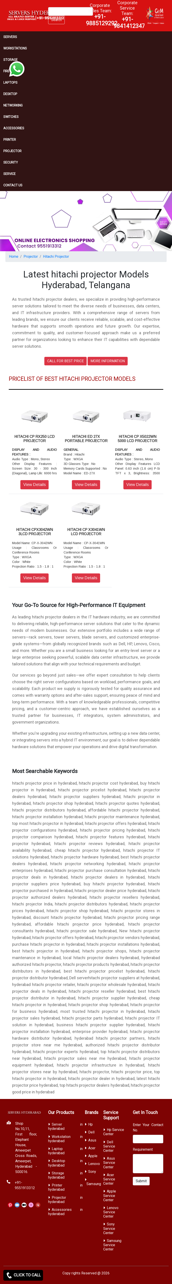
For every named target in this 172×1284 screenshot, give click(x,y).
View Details (34, 484)
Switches (11, 117)
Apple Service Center (109, 1195)
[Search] (70, 11)
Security (10, 162)
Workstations (15, 48)
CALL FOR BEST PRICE (65, 361)
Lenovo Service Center (110, 1212)
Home (13, 256)
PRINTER (9, 139)
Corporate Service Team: (129, 14)
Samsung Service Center (112, 1245)
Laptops (10, 82)
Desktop (10, 94)
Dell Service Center (109, 1146)
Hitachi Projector (56, 256)
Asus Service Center (109, 1162)
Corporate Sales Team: (101, 14)
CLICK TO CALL (23, 1275)
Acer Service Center (109, 1179)
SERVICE (9, 174)
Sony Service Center (109, 1228)
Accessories (13, 128)
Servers (10, 37)
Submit (141, 1181)
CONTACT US (12, 185)
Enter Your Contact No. (148, 1127)
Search (56, 20)
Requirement (143, 1149)
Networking (13, 105)
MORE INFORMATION (107, 361)
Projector (12, 151)
